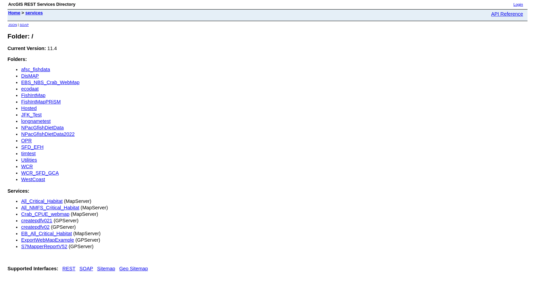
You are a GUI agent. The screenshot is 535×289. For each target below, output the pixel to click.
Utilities (29, 160)
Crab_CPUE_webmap (45, 214)
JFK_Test (31, 114)
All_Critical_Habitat (42, 201)
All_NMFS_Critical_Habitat (50, 207)
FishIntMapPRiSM (41, 102)
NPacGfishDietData (42, 127)
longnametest (35, 121)
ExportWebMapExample (47, 240)
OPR (26, 140)
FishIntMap (33, 95)
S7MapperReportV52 (44, 246)
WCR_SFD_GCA (40, 173)
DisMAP (30, 76)
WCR (27, 166)
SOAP (24, 25)
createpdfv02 (35, 227)
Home (14, 12)
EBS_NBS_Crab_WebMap (50, 82)
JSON (12, 25)
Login (518, 4)
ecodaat (30, 89)
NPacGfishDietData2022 (48, 134)
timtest (28, 153)
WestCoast (33, 179)
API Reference (507, 14)
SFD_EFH (32, 147)
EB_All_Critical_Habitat (46, 233)
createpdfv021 (36, 220)
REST (68, 268)
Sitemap (106, 268)
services (34, 12)
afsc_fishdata (35, 69)
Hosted (29, 108)
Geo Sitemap (133, 268)
